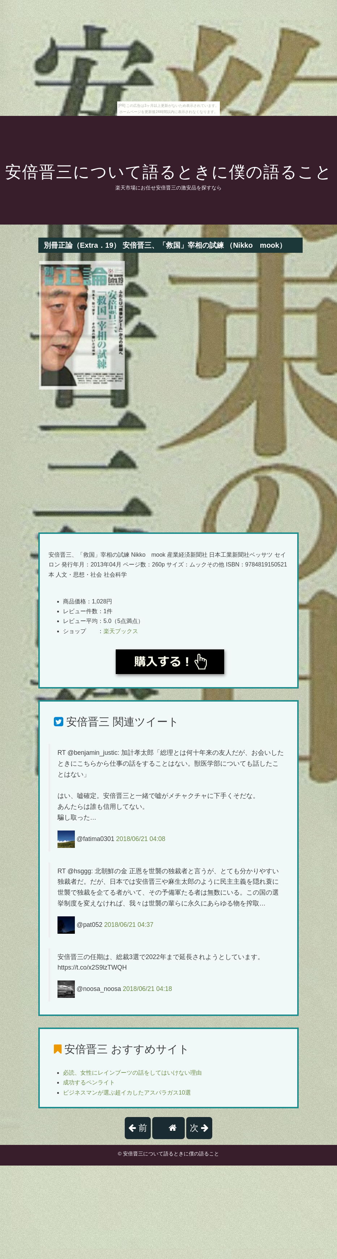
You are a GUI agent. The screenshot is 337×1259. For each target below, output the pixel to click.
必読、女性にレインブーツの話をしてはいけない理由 (132, 1073)
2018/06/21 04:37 (128, 924)
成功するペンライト (89, 1082)
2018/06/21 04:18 (147, 988)
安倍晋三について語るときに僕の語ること (168, 172)
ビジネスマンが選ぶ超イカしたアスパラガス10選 (127, 1092)
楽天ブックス (120, 631)
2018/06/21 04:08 (140, 838)
